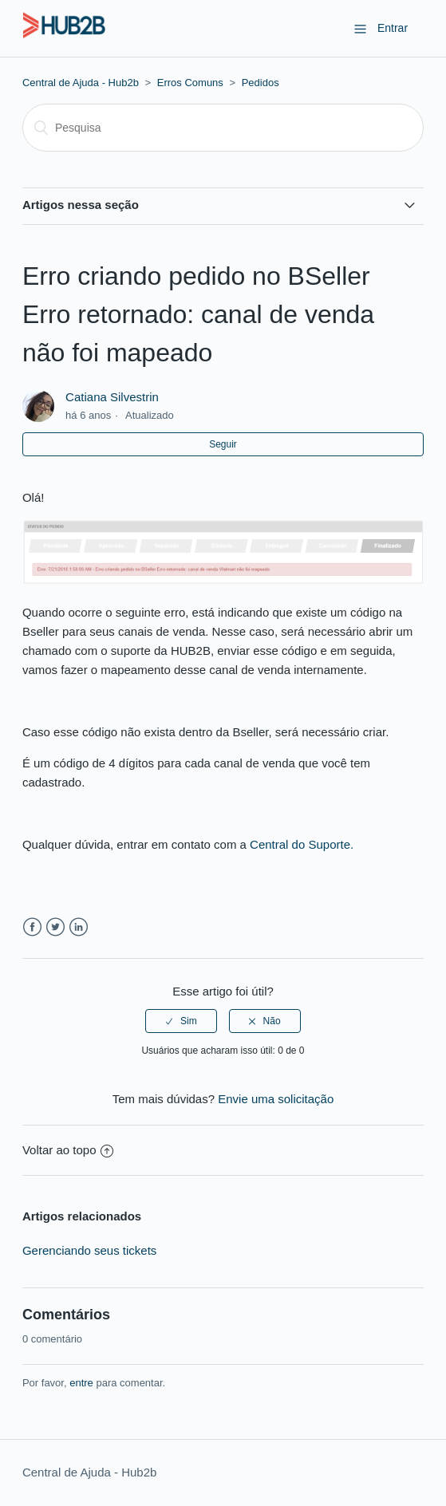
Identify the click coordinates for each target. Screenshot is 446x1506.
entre (81, 1383)
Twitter (55, 927)
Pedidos (260, 83)
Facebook (32, 927)
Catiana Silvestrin (112, 397)
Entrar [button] (392, 28)
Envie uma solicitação (276, 1099)
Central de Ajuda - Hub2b (80, 83)
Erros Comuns (190, 83)
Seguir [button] (223, 444)
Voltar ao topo (67, 1150)
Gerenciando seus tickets (89, 1250)
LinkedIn (79, 927)
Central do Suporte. (301, 844)
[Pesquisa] (223, 128)
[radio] (181, 1021)
